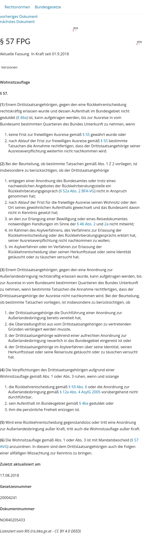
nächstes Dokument (17, 21)
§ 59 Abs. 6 (77, 386)
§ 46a (22, 117)
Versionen (9, 67)
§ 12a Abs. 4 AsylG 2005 (80, 391)
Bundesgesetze (48, 7)
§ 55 (86, 134)
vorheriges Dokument (19, 16)
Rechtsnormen (17, 7)
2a (106, 224)
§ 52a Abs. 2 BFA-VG (77, 191)
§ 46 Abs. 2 (86, 224)
